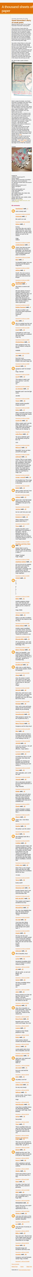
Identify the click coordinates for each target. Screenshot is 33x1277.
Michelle (18, 690)
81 (25, 1171)
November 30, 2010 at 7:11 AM (22, 514)
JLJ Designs (19, 388)
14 (24, 376)
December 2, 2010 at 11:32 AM (22, 1147)
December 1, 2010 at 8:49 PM (22, 1114)
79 (24, 1149)
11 (29, 342)
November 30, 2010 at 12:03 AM (23, 214)
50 (25, 826)
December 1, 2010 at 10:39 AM (22, 1053)
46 (25, 779)
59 (24, 933)
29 (31, 561)
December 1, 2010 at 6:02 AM (22, 1025)
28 (20, 545)
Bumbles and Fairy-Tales (23, 544)
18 (26, 420)
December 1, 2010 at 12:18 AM (22, 977)
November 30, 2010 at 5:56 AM (22, 475)
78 (24, 1139)
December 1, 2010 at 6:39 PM (22, 1090)
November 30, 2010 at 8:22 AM (22, 647)
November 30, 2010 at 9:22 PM (22, 905)
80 (25, 1160)
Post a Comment (15, 1264)
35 (29, 649)
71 (26, 1067)
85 (26, 1213)
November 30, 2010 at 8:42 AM (22, 673)
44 (25, 754)
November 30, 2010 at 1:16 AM (22, 318)
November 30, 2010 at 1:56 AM (22, 363)
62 (22, 969)
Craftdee (18, 843)
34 (29, 639)
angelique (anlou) (21, 561)
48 (24, 806)
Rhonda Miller (20, 639)
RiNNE (17, 791)
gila (17, 969)
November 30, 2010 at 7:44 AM (22, 541)
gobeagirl (18, 456)
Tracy (17, 1124)
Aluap (17, 675)
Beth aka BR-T (20, 898)
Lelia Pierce (19, 434)
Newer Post (15, 1266)
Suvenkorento (20, 714)
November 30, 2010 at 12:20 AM (23, 221)
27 (24, 526)
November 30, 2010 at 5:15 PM (22, 862)
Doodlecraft (19, 664)
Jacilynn (18, 509)
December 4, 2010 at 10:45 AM (22, 1211)
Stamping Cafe (20, 888)
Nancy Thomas (20, 649)
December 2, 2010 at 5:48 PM (22, 1158)
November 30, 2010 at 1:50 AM (22, 353)
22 (30, 477)
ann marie (19, 1067)
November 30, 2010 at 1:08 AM (22, 268)
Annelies (18, 1254)
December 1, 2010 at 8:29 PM (22, 1102)
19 (27, 434)
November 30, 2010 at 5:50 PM (22, 877)
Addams (18, 497)
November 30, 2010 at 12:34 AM (23, 257)
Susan (17, 1245)
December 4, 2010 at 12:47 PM (22, 1221)
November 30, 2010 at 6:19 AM (22, 485)
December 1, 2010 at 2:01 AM (22, 1003)
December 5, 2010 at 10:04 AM (22, 1261)
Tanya (17, 880)
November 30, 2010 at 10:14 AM (23, 728)
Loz (17, 1224)
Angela (22, 141)
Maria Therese (20, 723)
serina (17, 1116)
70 (28, 1055)
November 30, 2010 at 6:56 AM (22, 507)
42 (23, 731)
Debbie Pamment (21, 307)
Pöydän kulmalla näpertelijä (21, 283)
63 (24, 980)
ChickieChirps (20, 342)
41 (29, 723)
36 (27, 664)
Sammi (18, 980)
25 (25, 509)
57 (28, 907)
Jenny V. (18, 1046)
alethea (18, 270)
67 (25, 1028)
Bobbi (17, 488)
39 (25, 703)
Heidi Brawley (20, 1104)
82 (24, 1181)
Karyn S (18, 1160)
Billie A (18, 1233)
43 (25, 743)
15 (28, 388)
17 (24, 410)
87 (24, 1233)
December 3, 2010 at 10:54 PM (22, 1200)
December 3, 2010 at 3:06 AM (22, 1168)
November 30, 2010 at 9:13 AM (22, 701)
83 (23, 1192)
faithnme (18, 1092)
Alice (17, 321)
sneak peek (24, 200)
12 (23, 355)
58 (25, 919)
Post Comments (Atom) (24, 1269)
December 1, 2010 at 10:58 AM (22, 1065)
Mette (17, 598)
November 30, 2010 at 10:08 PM (23, 948)
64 (23, 992)
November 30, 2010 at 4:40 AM (22, 418)
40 (29, 714)
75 (28, 1104)
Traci (19, 140)
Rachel (25, 140)
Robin (17, 1037)
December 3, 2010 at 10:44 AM (22, 1190)
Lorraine (18, 754)
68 (24, 1037)
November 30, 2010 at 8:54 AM (22, 687)
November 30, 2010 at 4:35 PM (22, 831)
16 (24, 401)
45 (23, 770)
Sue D (17, 834)
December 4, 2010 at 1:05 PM (22, 1231)
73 (27, 1084)
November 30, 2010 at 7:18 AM (22, 523)
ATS (20, 134)
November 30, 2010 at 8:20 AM (22, 636)
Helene (18, 224)
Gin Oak (18, 919)
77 (24, 1124)
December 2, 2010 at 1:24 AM (22, 1122)
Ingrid (17, 330)
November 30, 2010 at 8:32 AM (22, 662)
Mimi (17, 731)
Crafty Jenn (19, 865)
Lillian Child (19, 1084)
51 (24, 834)
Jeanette (18, 779)
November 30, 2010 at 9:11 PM (22, 896)
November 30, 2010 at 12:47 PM (23, 789)
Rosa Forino (19, 1019)
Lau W (17, 376)
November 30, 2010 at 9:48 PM (22, 930)
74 (25, 1092)
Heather (18, 826)
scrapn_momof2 (20, 477)
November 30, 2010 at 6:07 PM (22, 885)
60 (26, 951)
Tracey (18, 401)
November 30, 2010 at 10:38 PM (23, 956)
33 (29, 625)
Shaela (18, 806)
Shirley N (18, 1213)
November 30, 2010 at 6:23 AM (22, 495)
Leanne (18, 1028)
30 (25, 578)
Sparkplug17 (19, 208)
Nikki (17, 1192)
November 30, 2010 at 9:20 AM (22, 712)
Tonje (17, 770)
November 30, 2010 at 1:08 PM (22, 804)
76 (24, 1116)
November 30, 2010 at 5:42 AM (22, 445)
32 (24, 615)
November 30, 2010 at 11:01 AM (23, 768)
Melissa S (18, 447)
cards (21, 200)
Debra (17, 410)
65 (26, 1005)
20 (26, 447)
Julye (17, 992)
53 (27, 865)
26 (27, 517)
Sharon (18, 817)
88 (24, 1245)
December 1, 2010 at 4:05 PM (22, 1074)
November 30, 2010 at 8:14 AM (22, 623)
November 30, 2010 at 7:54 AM (22, 596)
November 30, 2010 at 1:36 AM (22, 339)
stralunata (19, 216)
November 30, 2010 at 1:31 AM (22, 327)
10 (24, 330)
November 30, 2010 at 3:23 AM (22, 398)
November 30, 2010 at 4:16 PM (22, 823)
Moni (17, 259)
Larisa (17, 958)
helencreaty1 (19, 1055)
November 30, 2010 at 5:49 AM (22, 454)
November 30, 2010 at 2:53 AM (22, 374)
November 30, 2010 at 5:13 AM (22, 431)
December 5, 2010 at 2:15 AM (22, 1252)
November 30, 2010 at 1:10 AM (22, 280)
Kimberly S (19, 517)
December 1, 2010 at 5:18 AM (22, 1016)
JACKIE (18, 743)
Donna (17, 1149)
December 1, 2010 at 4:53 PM (22, 1082)
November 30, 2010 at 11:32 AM (23, 777)
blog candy (17, 200)
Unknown (18, 951)
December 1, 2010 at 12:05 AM (22, 967)
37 (24, 675)
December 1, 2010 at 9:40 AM (22, 1044)
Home (21, 1266)
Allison (18, 615)
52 (25, 843)
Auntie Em (19, 420)
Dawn (17, 1181)
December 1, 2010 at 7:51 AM (22, 1035)
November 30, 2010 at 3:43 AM (22, 407)
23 (24, 488)
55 (29, 888)
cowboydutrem (20, 245)
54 (24, 880)
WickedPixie (19, 907)
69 (25, 1046)
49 (25, 817)
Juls (17, 355)
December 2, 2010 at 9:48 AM (22, 1135)
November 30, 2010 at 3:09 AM (22, 386)
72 (23, 1077)
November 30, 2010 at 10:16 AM (23, 741)
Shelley (18, 1171)
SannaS (18, 366)
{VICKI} (18, 578)
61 (24, 958)
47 (24, 791)
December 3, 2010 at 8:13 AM (22, 1179)
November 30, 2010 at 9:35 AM (22, 721)
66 (28, 1019)
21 (26, 456)
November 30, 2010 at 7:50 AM (22, 559)
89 (25, 1254)
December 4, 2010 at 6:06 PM (22, 1243)
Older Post (29, 1266)
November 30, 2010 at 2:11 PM (22, 814)
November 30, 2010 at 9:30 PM (22, 917)
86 (22, 1224)
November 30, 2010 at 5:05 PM (22, 840)
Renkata (18, 703)
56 (29, 898)
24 (25, 497)
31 (23, 598)
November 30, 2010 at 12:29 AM (23, 242)
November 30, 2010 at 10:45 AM (23, 751)
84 (28, 1203)
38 (25, 690)
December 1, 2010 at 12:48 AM (22, 989)
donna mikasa (20, 625)
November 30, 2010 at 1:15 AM (22, 305)
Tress (17, 526)
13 (25, 366)
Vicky (17, 1077)
